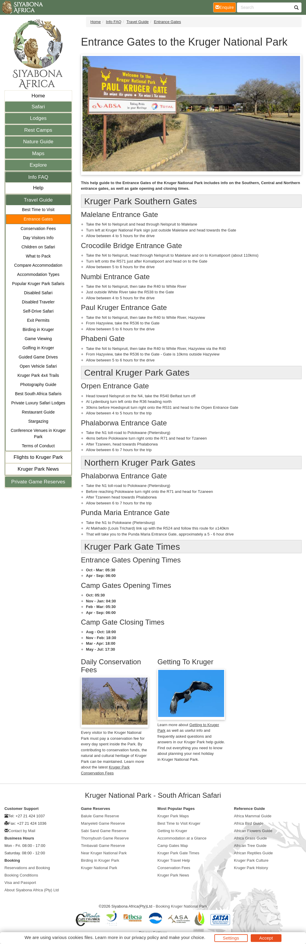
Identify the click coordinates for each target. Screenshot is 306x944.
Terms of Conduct (38, 445)
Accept (266, 937)
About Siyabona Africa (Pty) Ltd (31, 890)
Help (38, 188)
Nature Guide (38, 141)
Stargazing (38, 421)
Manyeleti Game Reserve (103, 823)
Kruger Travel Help (174, 860)
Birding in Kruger (38, 329)
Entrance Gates (38, 219)
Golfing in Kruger (38, 347)
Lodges (38, 118)
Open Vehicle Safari (38, 366)
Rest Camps (38, 130)
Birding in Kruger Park (100, 860)
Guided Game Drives (38, 357)
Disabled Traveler (38, 302)
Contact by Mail (21, 831)
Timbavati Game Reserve (103, 845)
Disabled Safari (38, 292)
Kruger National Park (99, 868)
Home (38, 96)
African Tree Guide (250, 845)
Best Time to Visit (38, 209)
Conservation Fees (38, 228)
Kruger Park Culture (251, 860)
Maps (38, 153)
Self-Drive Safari (38, 311)
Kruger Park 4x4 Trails (38, 375)
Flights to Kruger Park (38, 457)
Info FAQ (38, 177)
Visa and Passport (20, 882)
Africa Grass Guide (250, 838)
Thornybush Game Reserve (105, 838)
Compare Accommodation (38, 265)
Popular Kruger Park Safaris (38, 283)
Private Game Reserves (38, 482)
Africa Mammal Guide (252, 816)
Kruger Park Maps (173, 816)
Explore (38, 165)
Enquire (225, 7)
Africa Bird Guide (248, 823)
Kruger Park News (38, 469)
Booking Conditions (21, 875)
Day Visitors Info (38, 237)
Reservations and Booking (27, 868)
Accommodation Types (38, 274)
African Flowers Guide (253, 831)
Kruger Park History (251, 868)
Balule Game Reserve (100, 816)
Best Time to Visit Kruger (179, 823)
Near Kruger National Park (104, 853)
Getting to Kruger (172, 831)
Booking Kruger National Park (181, 906)
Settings (231, 937)
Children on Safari (38, 247)
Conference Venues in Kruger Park (38, 433)
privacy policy (145, 937)
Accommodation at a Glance (182, 838)
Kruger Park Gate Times (179, 853)
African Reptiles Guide (253, 853)
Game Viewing (38, 338)
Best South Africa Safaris (38, 393)
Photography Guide (38, 384)
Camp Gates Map (173, 845)
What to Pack (38, 256)
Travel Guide (38, 200)
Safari (38, 107)
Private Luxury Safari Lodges (38, 403)
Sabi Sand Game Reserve (103, 831)
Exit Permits (38, 320)
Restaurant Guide (38, 412)
